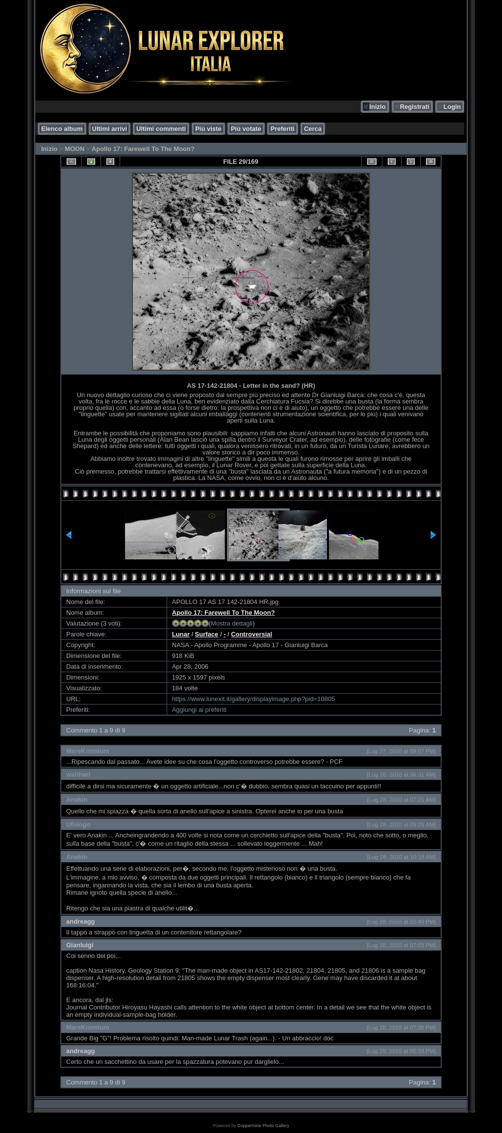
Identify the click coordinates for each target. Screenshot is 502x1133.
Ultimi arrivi (109, 128)
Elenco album (62, 128)
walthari (78, 774)
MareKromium (87, 751)
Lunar (181, 634)
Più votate (246, 128)
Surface (207, 634)
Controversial (251, 634)
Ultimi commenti (161, 128)
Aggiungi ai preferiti (199, 709)
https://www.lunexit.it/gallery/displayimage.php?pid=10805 (253, 699)
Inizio (377, 106)
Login (452, 106)
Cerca (313, 128)
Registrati (414, 106)
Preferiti (283, 128)
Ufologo (78, 824)
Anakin (76, 799)
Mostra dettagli (231, 623)
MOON (74, 148)
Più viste (208, 128)
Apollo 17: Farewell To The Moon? (143, 148)
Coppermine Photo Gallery (263, 1125)
